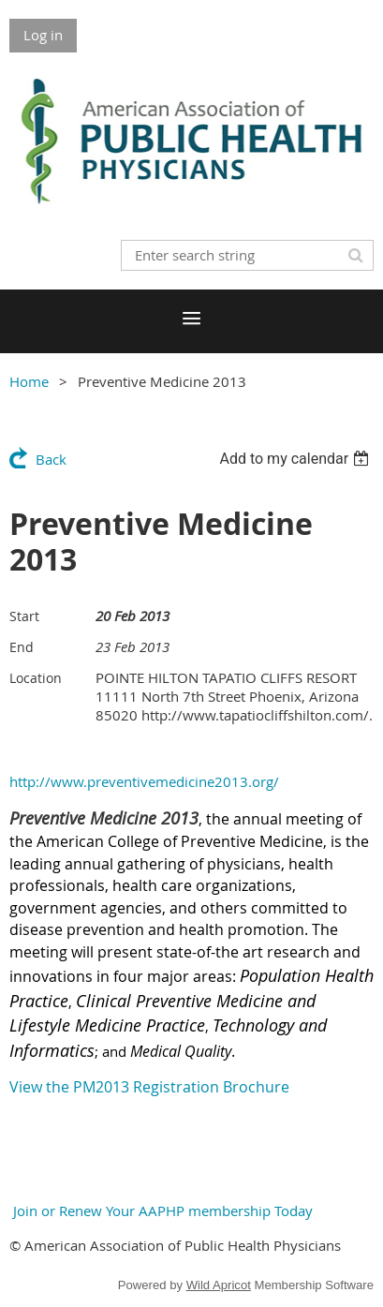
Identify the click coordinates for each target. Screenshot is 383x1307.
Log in (43, 34)
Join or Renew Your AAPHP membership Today (161, 1210)
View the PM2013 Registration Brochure (149, 1087)
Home (29, 381)
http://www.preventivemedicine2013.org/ (144, 781)
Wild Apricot (218, 1285)
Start (24, 616)
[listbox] (296, 458)
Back (51, 459)
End (21, 647)
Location (35, 678)
